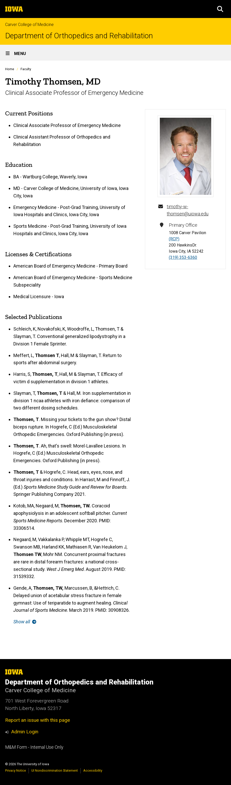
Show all (24, 621)
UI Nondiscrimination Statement (54, 770)
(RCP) (174, 238)
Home (9, 69)
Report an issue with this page (37, 720)
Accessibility (92, 770)
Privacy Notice (15, 770)
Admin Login (24, 732)
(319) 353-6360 (183, 257)
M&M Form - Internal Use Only (34, 747)
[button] (220, 9)
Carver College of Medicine (29, 24)
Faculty (26, 69)
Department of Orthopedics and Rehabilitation (79, 36)
